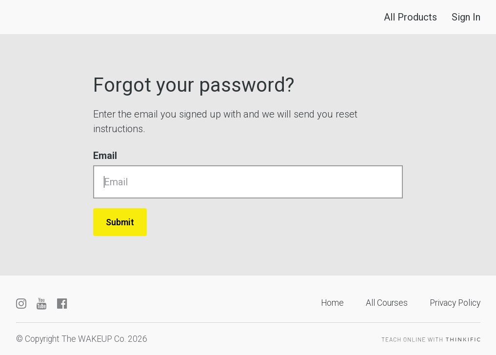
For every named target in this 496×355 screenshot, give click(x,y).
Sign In (466, 17)
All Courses (387, 303)
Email (105, 155)
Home (332, 303)
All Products (410, 17)
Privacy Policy (455, 303)
